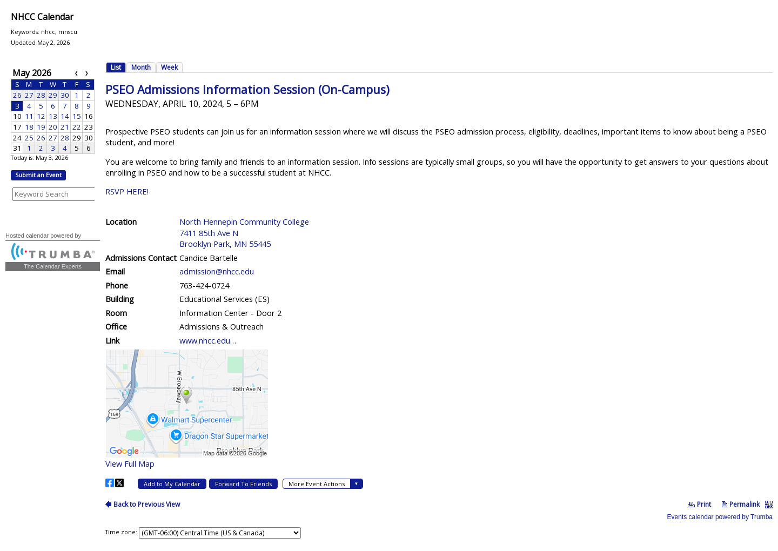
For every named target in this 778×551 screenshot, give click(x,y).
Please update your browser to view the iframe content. (53, 110)
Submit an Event (38, 175)
